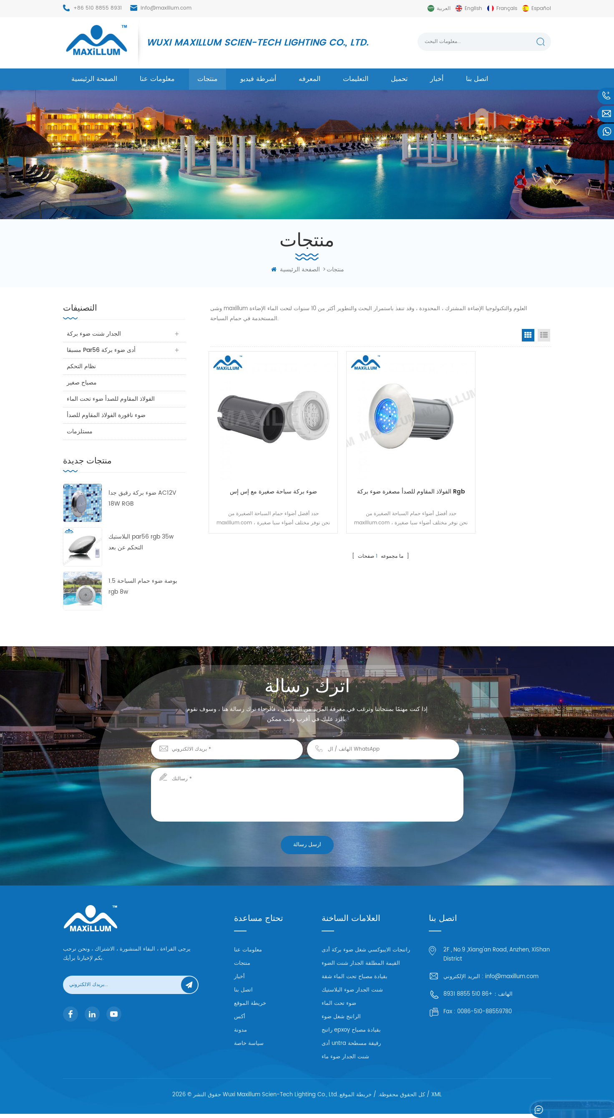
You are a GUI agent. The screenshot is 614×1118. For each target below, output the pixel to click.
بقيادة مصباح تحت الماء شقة (355, 980)
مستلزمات (80, 431)
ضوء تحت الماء (339, 1007)
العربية (443, 9)
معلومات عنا (157, 78)
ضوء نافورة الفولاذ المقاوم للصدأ (106, 415)
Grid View (528, 335)
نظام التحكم (81, 366)
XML (436, 1099)
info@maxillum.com (166, 8)
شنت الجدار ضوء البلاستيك (352, 994)
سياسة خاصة (249, 1043)
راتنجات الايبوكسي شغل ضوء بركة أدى (366, 954)
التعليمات (355, 78)
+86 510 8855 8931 (97, 8)
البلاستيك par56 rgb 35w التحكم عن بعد (141, 542)
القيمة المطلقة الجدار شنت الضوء (361, 967)
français (506, 9)
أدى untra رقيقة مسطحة (351, 1047)
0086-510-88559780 (484, 1011)
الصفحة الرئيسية (94, 78)
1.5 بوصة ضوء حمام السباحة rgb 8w (142, 586)
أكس (239, 1016)
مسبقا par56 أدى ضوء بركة (101, 350)
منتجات (207, 78)
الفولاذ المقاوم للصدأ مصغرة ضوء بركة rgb (380, 476)
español (541, 9)
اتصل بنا (477, 78)
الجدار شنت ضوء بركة (94, 334)
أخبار (436, 78)
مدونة (240, 1030)
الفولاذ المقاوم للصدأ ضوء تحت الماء (111, 399)
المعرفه (309, 78)
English (473, 9)
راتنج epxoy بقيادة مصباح (351, 1034)
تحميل (399, 78)
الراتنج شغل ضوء (341, 1021)
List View (544, 335)
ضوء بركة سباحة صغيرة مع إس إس (262, 471)
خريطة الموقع (250, 1003)
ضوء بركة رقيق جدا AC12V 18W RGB (142, 498)
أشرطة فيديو (258, 78)
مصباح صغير (82, 382)
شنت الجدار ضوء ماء (345, 1061)
